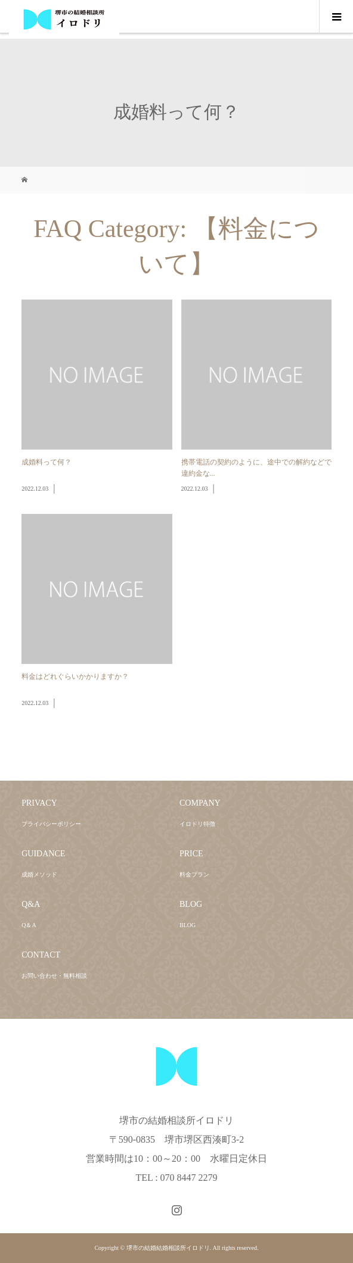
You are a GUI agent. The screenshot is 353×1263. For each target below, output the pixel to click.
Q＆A (28, 925)
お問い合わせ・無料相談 (54, 975)
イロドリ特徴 (197, 824)
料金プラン (194, 874)
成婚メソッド (39, 874)
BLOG (187, 925)
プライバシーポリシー (51, 824)
